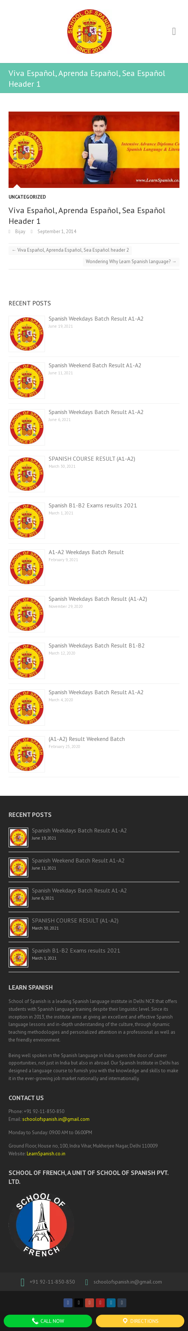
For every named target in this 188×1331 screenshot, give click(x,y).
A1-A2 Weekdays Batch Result (86, 552)
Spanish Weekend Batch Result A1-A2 (95, 365)
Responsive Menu (174, 32)
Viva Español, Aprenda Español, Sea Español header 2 (70, 250)
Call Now (48, 1321)
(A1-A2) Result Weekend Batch (87, 738)
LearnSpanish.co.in (46, 1153)
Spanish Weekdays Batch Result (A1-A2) (98, 598)
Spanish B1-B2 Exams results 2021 (93, 505)
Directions (140, 1321)
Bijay (19, 231)
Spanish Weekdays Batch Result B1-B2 (97, 645)
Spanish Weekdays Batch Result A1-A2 (96, 318)
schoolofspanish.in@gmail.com (56, 1119)
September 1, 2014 (56, 231)
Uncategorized (27, 197)
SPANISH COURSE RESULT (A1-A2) (92, 458)
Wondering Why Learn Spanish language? (131, 261)
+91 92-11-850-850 (52, 1281)
